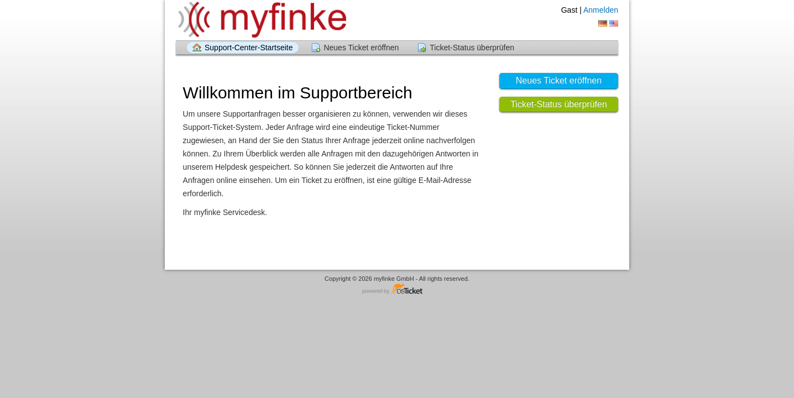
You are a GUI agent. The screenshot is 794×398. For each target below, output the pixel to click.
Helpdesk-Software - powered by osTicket (397, 289)
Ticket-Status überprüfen (472, 47)
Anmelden (600, 10)
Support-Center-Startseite (249, 47)
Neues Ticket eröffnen (361, 47)
